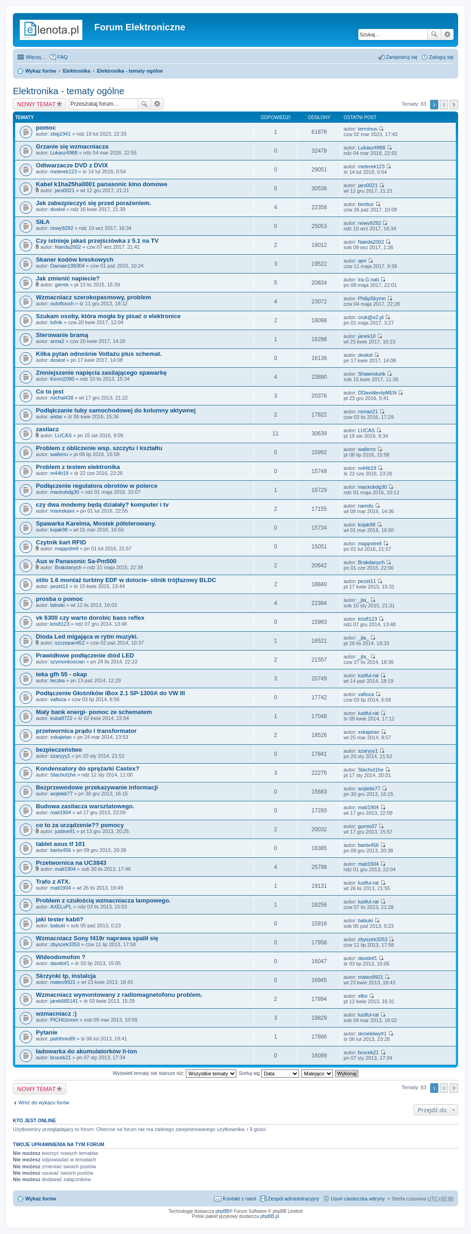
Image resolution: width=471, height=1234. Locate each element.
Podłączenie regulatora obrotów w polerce (97, 485)
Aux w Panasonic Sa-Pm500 (76, 561)
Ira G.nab (368, 279)
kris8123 (59, 624)
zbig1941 (60, 134)
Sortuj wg (269, 1073)
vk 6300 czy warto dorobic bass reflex (90, 617)
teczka (57, 680)
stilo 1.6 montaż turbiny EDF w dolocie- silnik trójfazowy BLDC (126, 580)
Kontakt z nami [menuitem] (239, 1198)
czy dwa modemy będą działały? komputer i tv (102, 504)
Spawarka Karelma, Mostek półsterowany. (96, 523)
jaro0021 (65, 190)
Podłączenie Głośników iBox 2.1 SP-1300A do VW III (110, 693)
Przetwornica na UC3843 (71, 862)
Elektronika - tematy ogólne (130, 71)
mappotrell (66, 548)
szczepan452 (70, 643)
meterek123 (63, 171)
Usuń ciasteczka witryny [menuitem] (358, 1198)
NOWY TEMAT (36, 104)
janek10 (367, 336)
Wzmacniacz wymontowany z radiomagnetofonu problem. (119, 994)
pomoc (46, 127)
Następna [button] (453, 104)
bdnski (57, 605)
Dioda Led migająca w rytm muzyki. (87, 636)
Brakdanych (68, 567)
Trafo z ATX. (53, 881)
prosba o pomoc (59, 598)
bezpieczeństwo (59, 749)
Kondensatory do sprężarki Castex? (87, 768)
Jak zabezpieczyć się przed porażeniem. (93, 203)
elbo (363, 996)
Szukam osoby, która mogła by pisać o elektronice (108, 316)
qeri (362, 260)
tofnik (56, 322)
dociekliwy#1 (372, 1033)
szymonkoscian (67, 661)
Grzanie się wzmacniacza (72, 146)
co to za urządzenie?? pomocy (80, 825)
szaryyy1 (60, 756)
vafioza (58, 699)
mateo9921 (62, 982)
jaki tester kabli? (59, 919)
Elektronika (76, 71)
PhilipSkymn (372, 298)
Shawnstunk (371, 374)
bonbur (365, 204)
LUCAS (63, 435)
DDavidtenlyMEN (377, 392)
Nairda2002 (68, 247)
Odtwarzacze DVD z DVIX (72, 165)
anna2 (57, 341)
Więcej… (36, 57)
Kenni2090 (62, 379)
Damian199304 (67, 266)
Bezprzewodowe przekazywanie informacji (97, 787)
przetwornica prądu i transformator (86, 730)
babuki (57, 925)
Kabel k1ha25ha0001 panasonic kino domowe (101, 184)
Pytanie (46, 1032)
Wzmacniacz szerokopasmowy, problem (93, 297)
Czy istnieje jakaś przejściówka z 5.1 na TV (97, 240)
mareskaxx (62, 511)
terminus (367, 128)
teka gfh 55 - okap (61, 674)
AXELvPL (61, 906)
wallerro (59, 454)
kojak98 (59, 529)
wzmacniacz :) (56, 1013)
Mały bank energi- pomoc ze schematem (94, 711)
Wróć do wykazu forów (43, 1102)
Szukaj (434, 34)
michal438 (61, 397)
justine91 (65, 831)
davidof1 (59, 963)
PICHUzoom (64, 1020)
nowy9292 (61, 228)
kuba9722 (61, 718)
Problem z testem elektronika (78, 466)
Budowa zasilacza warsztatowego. (85, 806)
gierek (62, 284)
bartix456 (60, 850)
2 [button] (443, 104)
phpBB (223, 1211)
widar (56, 416)
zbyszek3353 (65, 944)
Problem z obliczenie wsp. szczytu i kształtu (99, 448)
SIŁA (43, 221)
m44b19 (59, 473)
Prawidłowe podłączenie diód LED (85, 655)
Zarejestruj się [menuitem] (402, 57)
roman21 (368, 411)
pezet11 (59, 586)
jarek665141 (64, 1001)
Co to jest (49, 391)
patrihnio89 (62, 1038)
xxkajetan (60, 737)
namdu (365, 505)
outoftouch (62, 303)
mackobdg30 (64, 492)
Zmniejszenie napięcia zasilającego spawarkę (101, 372)
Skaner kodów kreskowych (75, 259)
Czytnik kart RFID (61, 542)
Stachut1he (63, 774)
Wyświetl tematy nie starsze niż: (174, 1073)
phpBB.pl (269, 1216)
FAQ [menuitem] (62, 57)
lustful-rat (368, 675)
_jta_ (363, 600)
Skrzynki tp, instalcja (66, 975)
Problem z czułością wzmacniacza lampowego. (103, 900)
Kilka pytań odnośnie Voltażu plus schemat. (99, 353)
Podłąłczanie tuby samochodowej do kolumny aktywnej (115, 410)
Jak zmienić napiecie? (68, 278)
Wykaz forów (40, 71)
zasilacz (47, 429)
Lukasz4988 (63, 152)
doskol (57, 209)
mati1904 (60, 812)
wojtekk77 (61, 793)
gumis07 (367, 826)
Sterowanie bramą (62, 334)
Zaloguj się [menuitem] (441, 57)
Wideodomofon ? (61, 957)
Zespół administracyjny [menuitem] (293, 1198)
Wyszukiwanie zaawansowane (447, 34)
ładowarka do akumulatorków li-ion (86, 1051)
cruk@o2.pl (371, 317)
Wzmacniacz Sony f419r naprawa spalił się (97, 938)
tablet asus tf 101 (60, 843)
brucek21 (60, 1057)
